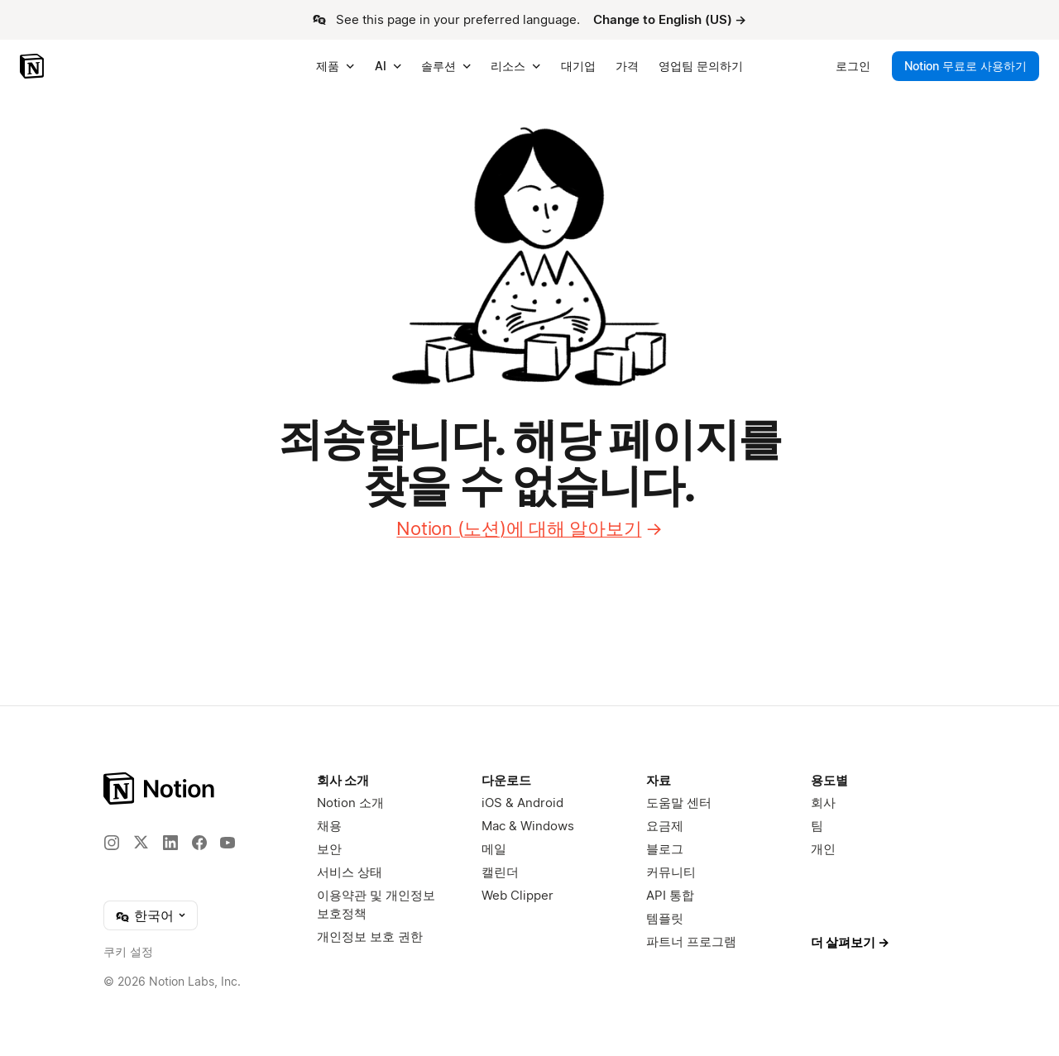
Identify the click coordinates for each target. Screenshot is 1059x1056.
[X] (141, 841)
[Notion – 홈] (33, 66)
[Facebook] (199, 842)
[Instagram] (111, 842)
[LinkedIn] (170, 842)
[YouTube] (227, 842)
